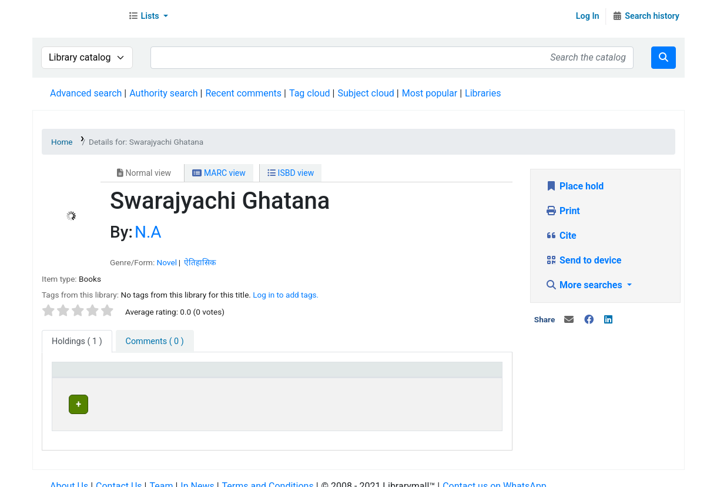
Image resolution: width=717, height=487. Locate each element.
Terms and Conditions (268, 475)
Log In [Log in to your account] (587, 16)
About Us (69, 475)
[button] (148, 16)
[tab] (155, 341)
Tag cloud (309, 93)
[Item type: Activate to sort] (104, 375)
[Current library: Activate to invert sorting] (224, 375)
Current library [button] (190, 375)
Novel (167, 262)
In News (197, 475)
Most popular (429, 93)
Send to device (583, 260)
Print (562, 210)
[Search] (663, 57)
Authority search (163, 93)
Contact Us (119, 475)
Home (62, 141)
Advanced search (86, 93)
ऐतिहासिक (200, 262)
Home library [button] (323, 375)
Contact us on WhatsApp (494, 475)
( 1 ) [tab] (77, 341)
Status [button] (437, 375)
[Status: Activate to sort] (460, 375)
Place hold (574, 186)
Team (161, 475)
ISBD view (290, 173)
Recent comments (243, 93)
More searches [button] (585, 285)
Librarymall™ (77, 16)
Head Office (190, 403)
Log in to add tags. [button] (286, 294)
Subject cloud (365, 93)
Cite (561, 235)
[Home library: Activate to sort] (354, 375)
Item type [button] (77, 375)
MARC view (218, 173)
